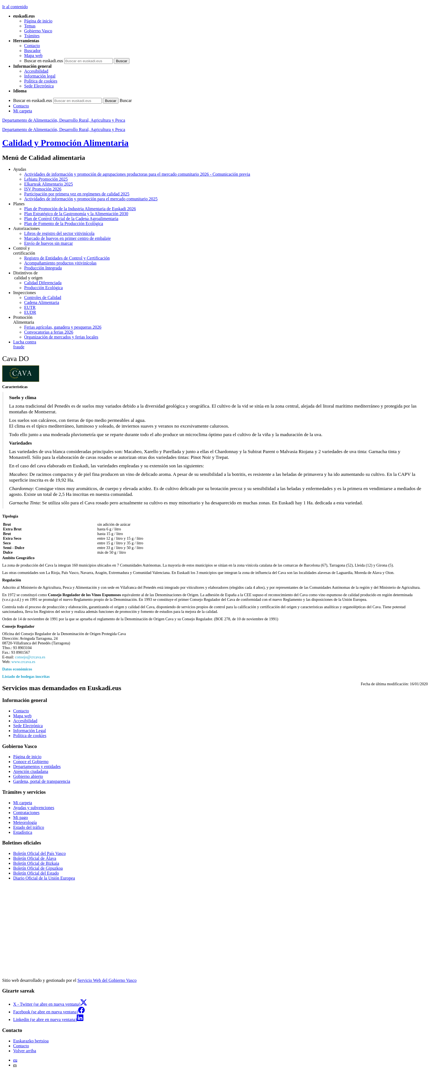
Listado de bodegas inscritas (26, 676)
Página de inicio (38, 21)
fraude (220, 344)
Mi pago (20, 817)
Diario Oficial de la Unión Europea (44, 878)
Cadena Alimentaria (41, 302)
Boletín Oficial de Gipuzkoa (38, 868)
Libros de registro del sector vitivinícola (59, 233)
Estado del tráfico (28, 827)
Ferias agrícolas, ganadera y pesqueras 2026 (62, 327)
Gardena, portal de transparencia (41, 781)
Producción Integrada (43, 268)
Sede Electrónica (39, 86)
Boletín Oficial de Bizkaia (36, 863)
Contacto (32, 45)
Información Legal (29, 730)
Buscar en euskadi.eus (43, 60)
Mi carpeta (22, 111)
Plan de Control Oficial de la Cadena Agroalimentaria (71, 218)
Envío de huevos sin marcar (48, 243)
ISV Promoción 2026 (42, 189)
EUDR (30, 312)
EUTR (30, 307)
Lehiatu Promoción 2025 (46, 179)
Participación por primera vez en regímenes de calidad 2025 (76, 194)
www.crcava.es (23, 661)
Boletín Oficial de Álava (34, 858)
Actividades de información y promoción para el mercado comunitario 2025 (91, 199)
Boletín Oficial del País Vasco (39, 853)
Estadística (22, 832)
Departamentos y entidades (37, 766)
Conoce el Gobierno (31, 761)
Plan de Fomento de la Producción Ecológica (63, 223)
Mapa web (33, 55)
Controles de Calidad (42, 297)
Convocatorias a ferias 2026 (48, 332)
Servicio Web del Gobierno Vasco (107, 980)
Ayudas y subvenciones (33, 807)
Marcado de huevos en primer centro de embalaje (67, 238)
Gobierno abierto (28, 776)
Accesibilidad (36, 71)
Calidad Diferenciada (42, 282)
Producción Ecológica (43, 287)
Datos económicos (17, 669)
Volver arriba (24, 1050)
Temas (30, 26)
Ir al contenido (15, 6)
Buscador (32, 50)
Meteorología (25, 822)
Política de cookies (40, 81)
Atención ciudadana (30, 771)
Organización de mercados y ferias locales (61, 337)
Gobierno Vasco (38, 31)
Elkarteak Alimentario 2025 (48, 184)
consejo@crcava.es (30, 657)
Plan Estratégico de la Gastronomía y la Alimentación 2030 (76, 213)
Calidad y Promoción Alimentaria (65, 143)
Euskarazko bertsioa (31, 1041)
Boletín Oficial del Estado (36, 873)
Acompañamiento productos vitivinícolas (60, 263)
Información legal (39, 76)
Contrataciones (26, 812)
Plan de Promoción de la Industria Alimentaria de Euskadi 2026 (80, 208)
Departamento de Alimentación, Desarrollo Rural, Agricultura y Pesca (63, 120)
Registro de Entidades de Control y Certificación (67, 258)
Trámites (31, 35)
